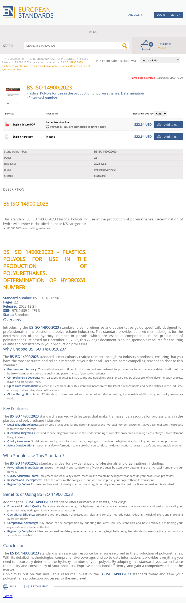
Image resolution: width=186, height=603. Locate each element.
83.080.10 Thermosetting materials (35, 62)
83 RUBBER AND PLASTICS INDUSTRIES (52, 59)
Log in (161, 14)
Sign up (175, 14)
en (142, 14)
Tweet (8, 596)
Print (13, 586)
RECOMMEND (39, 586)
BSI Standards (16, 59)
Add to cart (172, 124)
